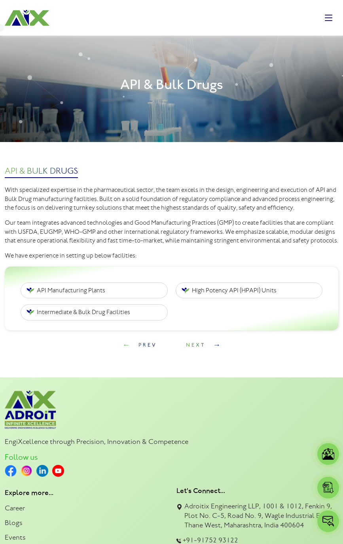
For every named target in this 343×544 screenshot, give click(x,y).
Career (15, 508)
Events (15, 537)
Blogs (14, 522)
